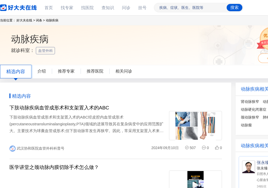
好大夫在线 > (25, 20)
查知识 (108, 7)
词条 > (40, 20)
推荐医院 (95, 71)
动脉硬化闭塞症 (253, 109)
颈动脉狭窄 (250, 117)
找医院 (87, 7)
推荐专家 (66, 71)
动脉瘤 (246, 125)
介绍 (41, 71)
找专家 (67, 7)
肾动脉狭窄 (250, 101)
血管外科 (46, 51)
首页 (48, 7)
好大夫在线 (10, 6)
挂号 (142, 7)
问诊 (126, 7)
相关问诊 (123, 71)
